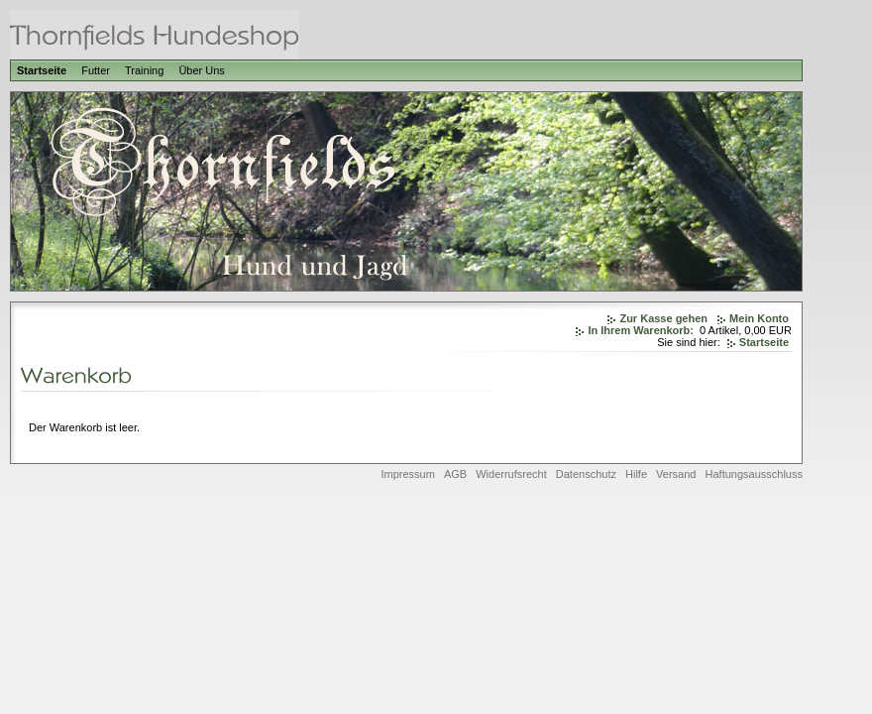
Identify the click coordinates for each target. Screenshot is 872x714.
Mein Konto (759, 318)
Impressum (407, 474)
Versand (676, 474)
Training (144, 70)
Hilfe (636, 474)
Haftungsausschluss (754, 474)
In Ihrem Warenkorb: (641, 330)
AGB (455, 474)
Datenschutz (586, 474)
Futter (95, 70)
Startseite (41, 70)
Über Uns (201, 70)
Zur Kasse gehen (663, 318)
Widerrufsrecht (511, 474)
